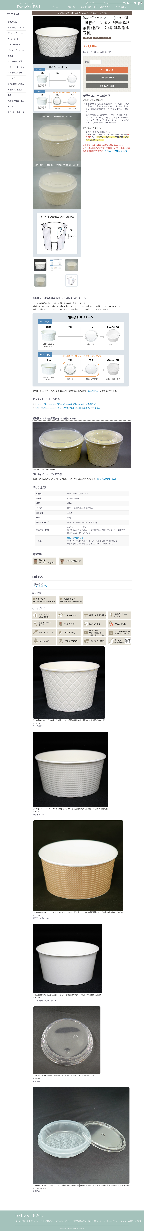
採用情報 (138, 1221)
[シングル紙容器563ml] (106, 479)
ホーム (55, 7)
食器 (9, 95)
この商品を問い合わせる (107, 78)
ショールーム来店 (127, 1221)
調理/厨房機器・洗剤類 (17, 101)
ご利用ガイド (104, 7)
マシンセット (13, 39)
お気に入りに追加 (107, 86)
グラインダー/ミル (15, 33)
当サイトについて (88, 7)
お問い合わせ (121, 7)
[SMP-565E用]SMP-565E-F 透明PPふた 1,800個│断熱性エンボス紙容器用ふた (66, 404)
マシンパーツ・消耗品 (17, 61)
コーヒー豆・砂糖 (15, 73)
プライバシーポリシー (63, 1221)
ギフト (10, 106)
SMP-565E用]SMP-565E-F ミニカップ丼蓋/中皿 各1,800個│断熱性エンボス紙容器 (67, 408)
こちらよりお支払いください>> (117, 151)
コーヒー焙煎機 (14, 45)
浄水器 (10, 56)
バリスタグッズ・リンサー (17, 50)
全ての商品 (12, 22)
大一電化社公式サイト (111, 1221)
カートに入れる (107, 70)
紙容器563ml (93, 391)
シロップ (11, 78)
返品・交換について (75, 538)
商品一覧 (71, 7)
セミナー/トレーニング (17, 67)
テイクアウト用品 (15, 90)
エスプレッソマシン (16, 28)
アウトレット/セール (16, 112)
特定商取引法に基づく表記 (81, 1221)
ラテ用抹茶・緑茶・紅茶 (17, 84)
